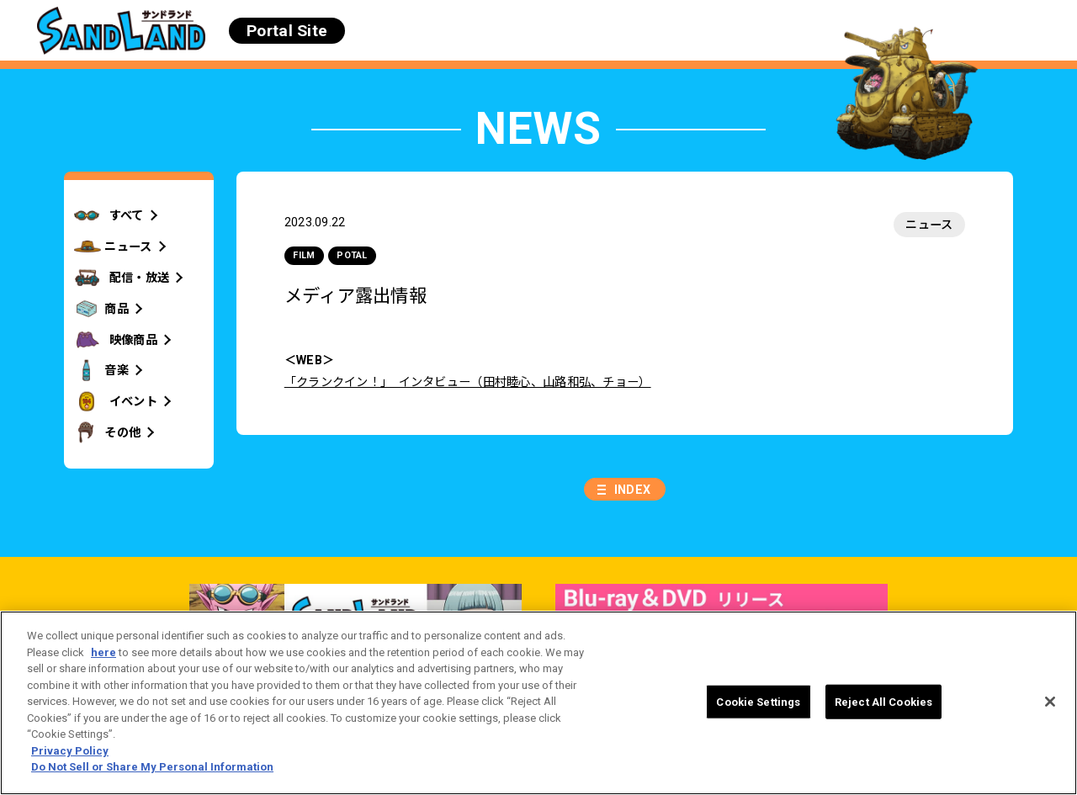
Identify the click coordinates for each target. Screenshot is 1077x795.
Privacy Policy (70, 751)
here (103, 652)
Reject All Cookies (883, 701)
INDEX (632, 489)
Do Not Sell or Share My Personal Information (152, 767)
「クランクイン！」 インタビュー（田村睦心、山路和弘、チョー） (467, 382)
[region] (538, 703)
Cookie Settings (758, 701)
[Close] (1050, 701)
